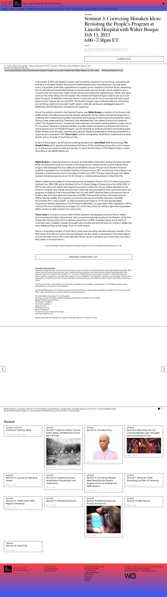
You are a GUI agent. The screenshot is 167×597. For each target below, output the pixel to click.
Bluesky (87, 580)
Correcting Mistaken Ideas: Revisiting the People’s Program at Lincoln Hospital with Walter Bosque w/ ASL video (52, 70)
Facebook (88, 578)
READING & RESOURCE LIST (83, 256)
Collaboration (102, 50)
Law (125, 50)
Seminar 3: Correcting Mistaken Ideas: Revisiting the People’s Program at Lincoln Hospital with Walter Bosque (68, 9)
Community (116, 50)
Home (4, 9)
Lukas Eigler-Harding (148, 571)
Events (12, 9)
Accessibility (89, 574)
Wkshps (136, 571)
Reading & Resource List (112, 70)
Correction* (124, 58)
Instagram (88, 577)
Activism (89, 50)
